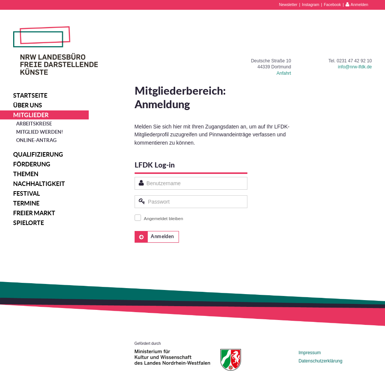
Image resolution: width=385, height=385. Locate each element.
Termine (26, 203)
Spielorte (28, 222)
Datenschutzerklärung (321, 361)
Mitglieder (31, 115)
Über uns (27, 105)
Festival (26, 193)
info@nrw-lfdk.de (355, 66)
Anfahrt (283, 73)
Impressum (310, 352)
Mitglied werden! (39, 132)
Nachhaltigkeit (39, 183)
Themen (25, 174)
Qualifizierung (38, 154)
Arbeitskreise (34, 124)
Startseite (30, 95)
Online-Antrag (36, 140)
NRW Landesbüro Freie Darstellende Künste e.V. (55, 50)
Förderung (31, 164)
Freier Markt (34, 213)
